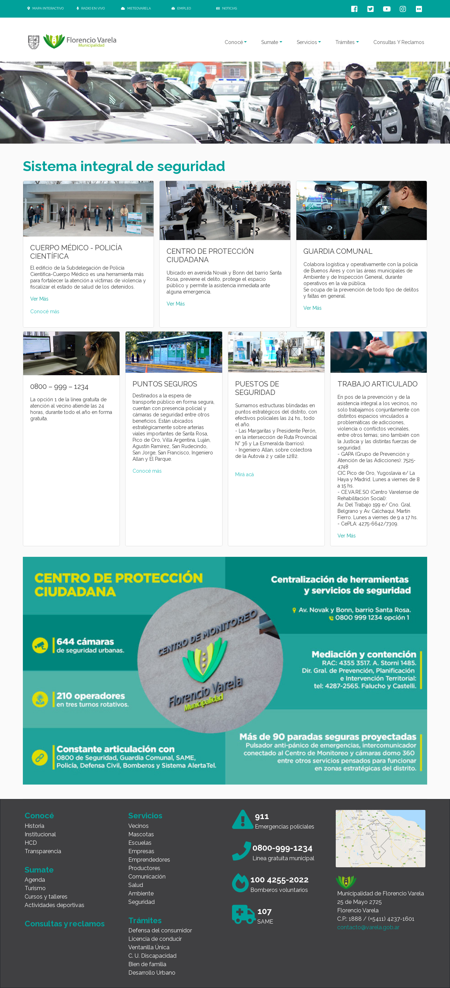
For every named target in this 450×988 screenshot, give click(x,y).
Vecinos (138, 826)
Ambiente (141, 893)
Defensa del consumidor (160, 930)
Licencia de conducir (155, 939)
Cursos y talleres (46, 896)
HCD (31, 842)
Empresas (141, 851)
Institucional (40, 834)
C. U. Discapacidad (152, 955)
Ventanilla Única (148, 947)
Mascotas (141, 834)
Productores (144, 868)
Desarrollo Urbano (151, 972)
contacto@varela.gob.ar (368, 927)
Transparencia (43, 851)
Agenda (35, 879)
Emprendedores (149, 859)
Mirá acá (244, 474)
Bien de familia (147, 964)
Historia (34, 826)
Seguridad (141, 902)
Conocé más (44, 311)
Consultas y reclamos (65, 923)
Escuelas (140, 842)
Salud (135, 885)
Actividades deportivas (54, 905)
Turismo (35, 888)
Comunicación (147, 876)
